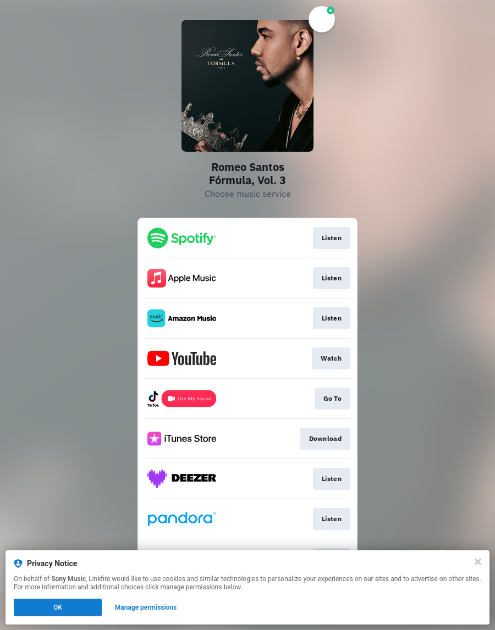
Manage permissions (146, 607)
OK (57, 607)
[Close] (478, 562)
